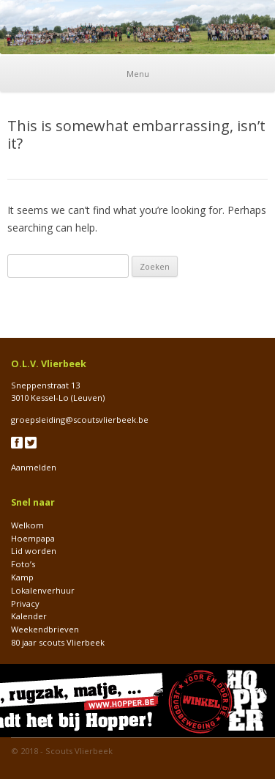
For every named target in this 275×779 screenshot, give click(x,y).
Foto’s (23, 563)
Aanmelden (33, 467)
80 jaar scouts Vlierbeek (58, 642)
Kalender (29, 615)
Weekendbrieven (45, 629)
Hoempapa (33, 538)
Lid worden (33, 550)
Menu (138, 73)
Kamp (22, 577)
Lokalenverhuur (43, 590)
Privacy (25, 603)
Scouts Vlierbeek (79, 750)
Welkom (27, 525)
